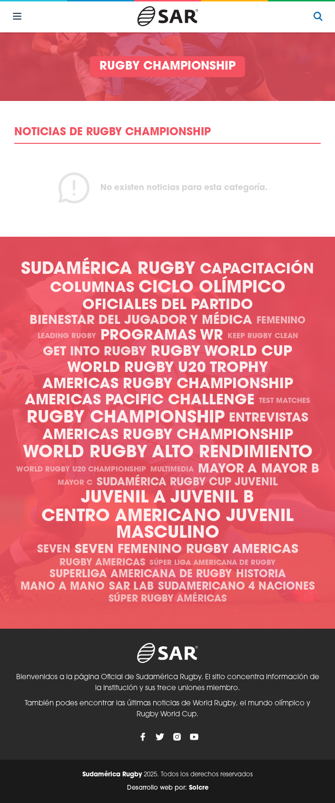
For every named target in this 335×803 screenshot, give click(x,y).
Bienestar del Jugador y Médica (141, 320)
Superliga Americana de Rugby (140, 574)
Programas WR (161, 336)
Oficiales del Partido (167, 305)
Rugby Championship (126, 418)
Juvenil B (212, 498)
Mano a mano (62, 587)
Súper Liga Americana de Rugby (212, 563)
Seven (53, 549)
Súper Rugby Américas (167, 599)
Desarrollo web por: (167, 788)
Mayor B (290, 469)
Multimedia (172, 469)
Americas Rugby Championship (167, 384)
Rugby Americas (242, 549)
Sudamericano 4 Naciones (236, 587)
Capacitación (257, 269)
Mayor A (227, 469)
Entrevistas (268, 418)
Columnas (92, 288)
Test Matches (284, 401)
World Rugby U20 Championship (81, 469)
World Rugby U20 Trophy (167, 368)
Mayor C (75, 483)
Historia (261, 574)
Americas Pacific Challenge (140, 400)
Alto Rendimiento (232, 453)
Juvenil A (123, 498)
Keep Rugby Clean (262, 336)
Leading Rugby (67, 336)
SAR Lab (131, 587)
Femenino (280, 321)
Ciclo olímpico (212, 288)
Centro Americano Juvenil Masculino (167, 525)
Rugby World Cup (221, 352)
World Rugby (85, 453)
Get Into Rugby (95, 352)
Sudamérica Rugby (108, 269)
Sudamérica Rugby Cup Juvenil (187, 482)
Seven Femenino (128, 549)
